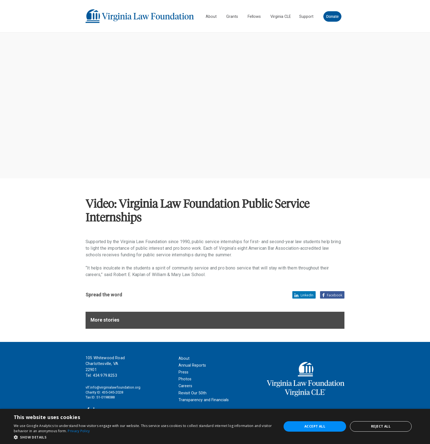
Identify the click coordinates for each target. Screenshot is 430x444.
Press (183, 372)
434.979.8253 (105, 375)
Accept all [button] (314, 426)
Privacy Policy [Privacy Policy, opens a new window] (79, 431)
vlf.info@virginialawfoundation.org (113, 387)
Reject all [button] (381, 426)
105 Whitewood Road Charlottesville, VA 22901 (105, 364)
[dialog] (215, 426)
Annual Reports (192, 365)
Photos (185, 379)
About (184, 358)
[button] (144, 437)
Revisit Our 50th (192, 393)
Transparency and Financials (204, 400)
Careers (185, 386)
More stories (104, 320)
